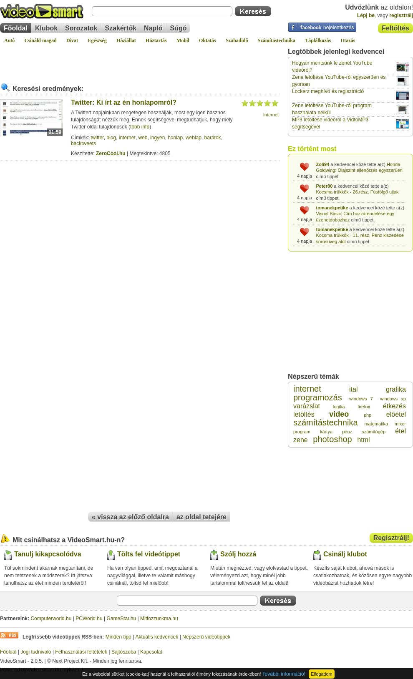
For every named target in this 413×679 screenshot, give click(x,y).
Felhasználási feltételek (81, 652)
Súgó (178, 28)
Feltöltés (395, 28)
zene (300, 439)
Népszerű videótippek (206, 637)
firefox (364, 406)
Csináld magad (41, 40)
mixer (400, 423)
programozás (317, 397)
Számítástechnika (276, 40)
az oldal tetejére (201, 517)
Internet (271, 114)
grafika (396, 389)
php (367, 414)
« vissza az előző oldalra (130, 517)
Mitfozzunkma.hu (159, 618)
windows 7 (361, 398)
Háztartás (156, 40)
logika (339, 406)
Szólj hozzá (238, 554)
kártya (326, 431)
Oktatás (207, 40)
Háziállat (126, 40)
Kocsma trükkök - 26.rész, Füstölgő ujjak (357, 191)
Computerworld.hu (50, 618)
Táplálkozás (318, 40)
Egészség (97, 40)
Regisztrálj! (391, 537)
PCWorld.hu (89, 618)
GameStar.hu (121, 618)
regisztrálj (401, 15)
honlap (175, 138)
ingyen (157, 138)
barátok (212, 138)
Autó (9, 40)
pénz (347, 431)
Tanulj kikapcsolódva (47, 554)
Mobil (182, 40)
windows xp (393, 398)
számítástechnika (325, 422)
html (363, 439)
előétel (396, 414)
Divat (72, 40)
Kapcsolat (151, 652)
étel (400, 431)
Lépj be (366, 15)
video (339, 414)
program (301, 431)
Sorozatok (81, 28)
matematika (376, 423)
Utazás (348, 40)
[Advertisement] (139, 60)
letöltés (304, 414)
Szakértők (120, 28)
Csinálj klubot (345, 554)
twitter (97, 138)
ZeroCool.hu (111, 153)
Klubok (46, 28)
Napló (153, 28)
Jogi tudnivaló (35, 652)
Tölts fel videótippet (148, 554)
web (142, 138)
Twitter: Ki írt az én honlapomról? (123, 102)
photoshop (332, 439)
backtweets (83, 143)
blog (111, 138)
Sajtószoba (123, 652)
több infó (139, 127)
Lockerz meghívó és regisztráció (328, 91)
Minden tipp (118, 637)
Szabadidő (237, 40)
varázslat (306, 406)
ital (353, 389)
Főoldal (16, 28)
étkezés (394, 406)
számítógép (373, 431)
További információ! (283, 674)
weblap (193, 138)
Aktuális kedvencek (157, 637)
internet (127, 138)
